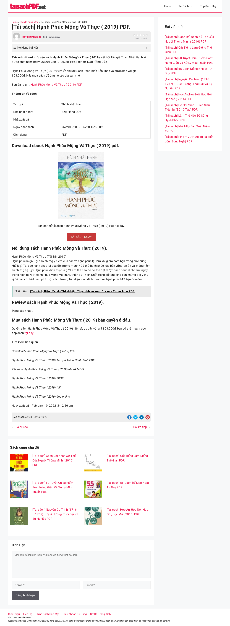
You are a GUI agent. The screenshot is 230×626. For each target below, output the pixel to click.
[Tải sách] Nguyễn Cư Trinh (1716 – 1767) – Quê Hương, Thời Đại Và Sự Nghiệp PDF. (55, 514)
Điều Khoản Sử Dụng (75, 614)
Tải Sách (188, 6)
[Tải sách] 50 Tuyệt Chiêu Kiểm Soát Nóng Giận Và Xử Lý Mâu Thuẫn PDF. (52, 487)
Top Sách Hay (208, 6)
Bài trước (21, 427)
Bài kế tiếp (140, 427)
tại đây (29, 333)
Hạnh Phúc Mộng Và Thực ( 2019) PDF (56, 84)
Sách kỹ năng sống (29, 22)
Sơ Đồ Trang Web (100, 614)
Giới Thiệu (14, 614)
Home (167, 6)
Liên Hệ (27, 614)
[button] (81, 237)
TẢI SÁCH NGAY (81, 237)
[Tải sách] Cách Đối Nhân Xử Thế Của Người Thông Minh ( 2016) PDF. (54, 460)
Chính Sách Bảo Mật (47, 614)
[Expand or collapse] (146, 48)
